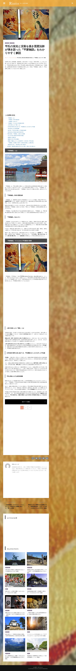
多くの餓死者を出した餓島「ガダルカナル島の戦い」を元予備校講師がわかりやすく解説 (15, 657)
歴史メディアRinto (8, 57)
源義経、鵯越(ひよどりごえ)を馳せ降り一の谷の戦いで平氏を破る (21, 140)
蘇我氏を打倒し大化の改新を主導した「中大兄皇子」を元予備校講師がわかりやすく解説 (37, 571)
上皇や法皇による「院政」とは (14, 124)
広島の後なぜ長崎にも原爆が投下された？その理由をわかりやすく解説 (15, 570)
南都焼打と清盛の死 (12, 137)
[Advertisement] (17, 82)
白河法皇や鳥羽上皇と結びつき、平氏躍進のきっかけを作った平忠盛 (21, 126)
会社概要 (35, 667)
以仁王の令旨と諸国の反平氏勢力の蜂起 (16, 135)
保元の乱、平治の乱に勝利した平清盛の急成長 (17, 130)
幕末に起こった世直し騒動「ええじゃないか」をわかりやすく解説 (15, 591)
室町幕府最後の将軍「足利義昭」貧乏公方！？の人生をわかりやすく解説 (36, 591)
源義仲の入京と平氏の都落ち (13, 139)
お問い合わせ (40, 667)
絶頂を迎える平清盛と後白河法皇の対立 (16, 132)
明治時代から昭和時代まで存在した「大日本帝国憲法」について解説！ (37, 656)
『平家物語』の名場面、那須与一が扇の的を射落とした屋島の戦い (21, 142)
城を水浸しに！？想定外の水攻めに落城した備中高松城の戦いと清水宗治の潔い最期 (15, 634)
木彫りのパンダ (15, 464)
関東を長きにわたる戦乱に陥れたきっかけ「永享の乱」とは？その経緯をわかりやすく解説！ (15, 614)
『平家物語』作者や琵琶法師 (13, 119)
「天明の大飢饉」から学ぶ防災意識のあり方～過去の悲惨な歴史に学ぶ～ (37, 613)
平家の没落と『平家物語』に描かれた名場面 (16, 133)
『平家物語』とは (10, 117)
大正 (28, 653)
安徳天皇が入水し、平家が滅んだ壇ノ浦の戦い (17, 144)
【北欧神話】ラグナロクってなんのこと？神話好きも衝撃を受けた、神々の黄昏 (14, 506)
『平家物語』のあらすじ (12, 121)
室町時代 (7, 610)
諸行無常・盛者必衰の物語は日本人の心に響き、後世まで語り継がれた (21, 146)
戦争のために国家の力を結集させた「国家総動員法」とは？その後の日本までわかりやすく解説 (37, 506)
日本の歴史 (14, 57)
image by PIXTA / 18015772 (42, 272)
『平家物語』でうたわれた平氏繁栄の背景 (15, 123)
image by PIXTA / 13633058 (42, 182)
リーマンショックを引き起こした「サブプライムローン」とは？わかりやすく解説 (37, 634)
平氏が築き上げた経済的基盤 (13, 128)
